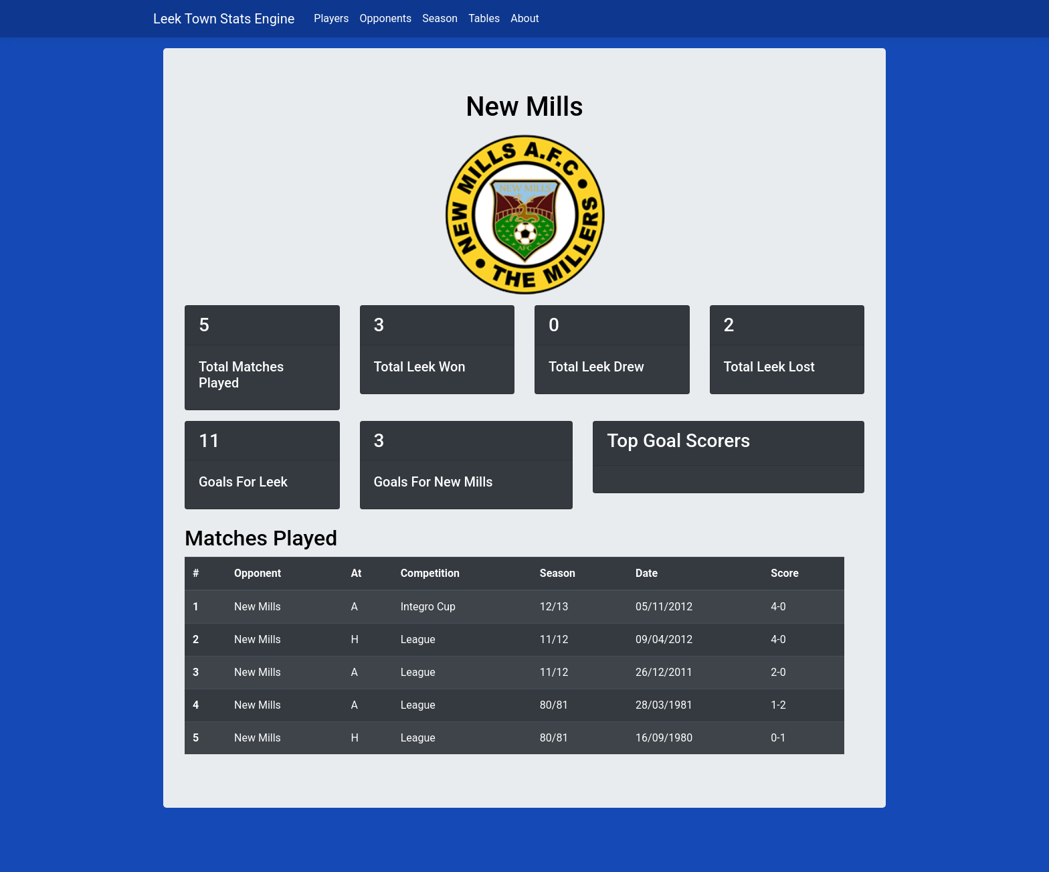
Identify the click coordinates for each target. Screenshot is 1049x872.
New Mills (257, 606)
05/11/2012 (664, 606)
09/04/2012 (664, 639)
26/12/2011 (664, 672)
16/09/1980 (664, 737)
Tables (484, 18)
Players (331, 18)
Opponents (386, 18)
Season (440, 18)
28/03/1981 (664, 705)
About (524, 18)
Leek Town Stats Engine (225, 19)
